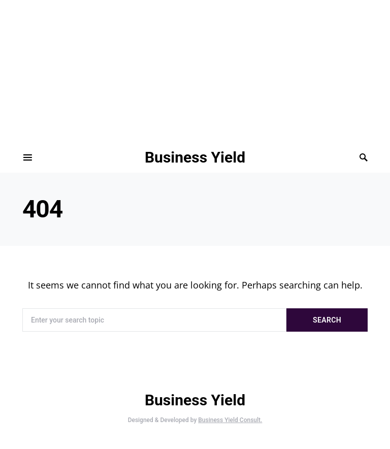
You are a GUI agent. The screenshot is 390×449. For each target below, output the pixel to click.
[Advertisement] (191, 71)
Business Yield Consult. (230, 420)
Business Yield (195, 157)
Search (327, 320)
